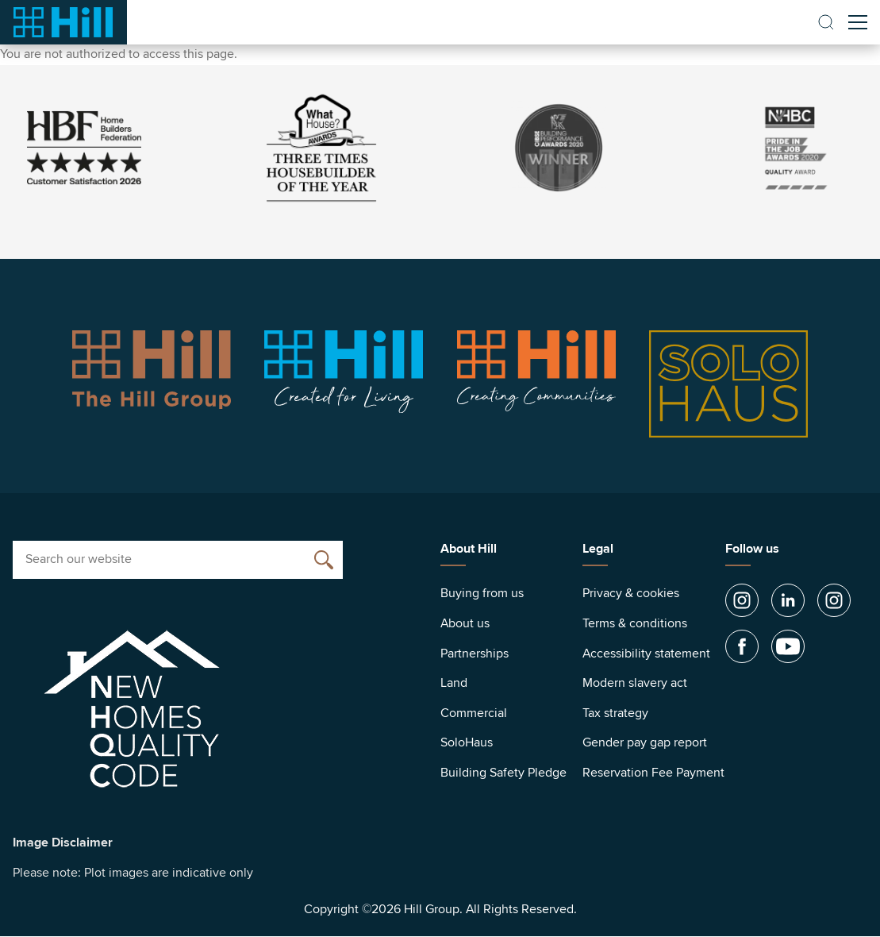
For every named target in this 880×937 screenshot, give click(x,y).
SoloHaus (466, 742)
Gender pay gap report (644, 742)
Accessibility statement (646, 653)
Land (453, 683)
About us (465, 623)
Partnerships (474, 653)
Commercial (473, 713)
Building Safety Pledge (503, 773)
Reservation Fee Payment (653, 773)
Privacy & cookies (630, 593)
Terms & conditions (634, 623)
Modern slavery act (634, 683)
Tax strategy (615, 713)
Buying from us (482, 593)
